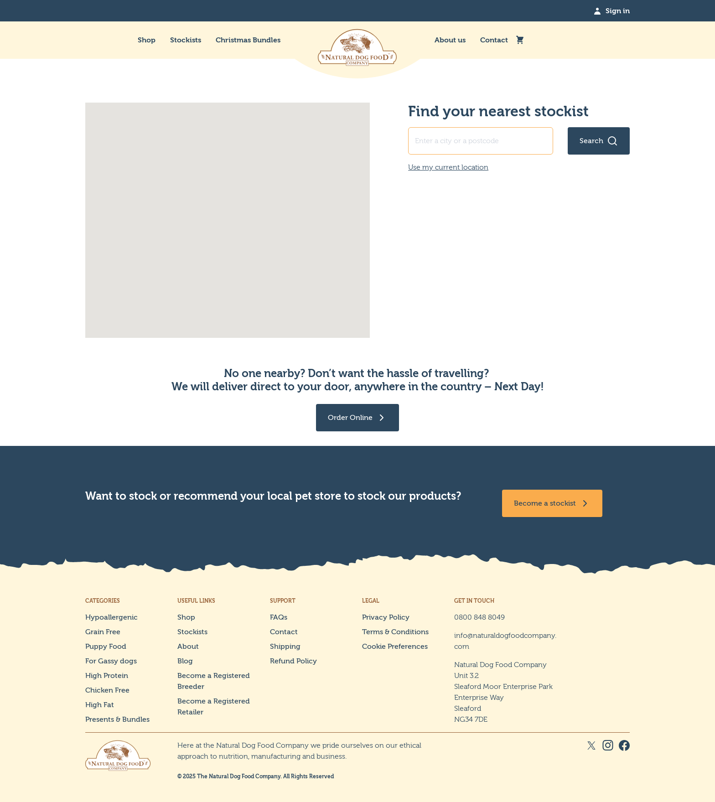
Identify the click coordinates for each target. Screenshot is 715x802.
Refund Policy (293, 661)
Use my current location (448, 167)
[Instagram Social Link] (607, 760)
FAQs (278, 617)
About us (450, 40)
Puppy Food (105, 646)
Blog (185, 661)
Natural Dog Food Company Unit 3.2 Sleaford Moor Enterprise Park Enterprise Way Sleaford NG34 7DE (503, 692)
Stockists (185, 40)
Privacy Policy (385, 617)
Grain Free (102, 631)
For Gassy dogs (111, 661)
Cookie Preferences (395, 646)
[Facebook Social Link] (624, 760)
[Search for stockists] (599, 141)
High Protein (106, 675)
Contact (494, 40)
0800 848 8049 (479, 617)
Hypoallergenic (111, 617)
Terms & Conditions (395, 631)
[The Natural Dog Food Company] (357, 40)
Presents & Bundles (117, 719)
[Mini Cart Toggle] (519, 40)
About (188, 646)
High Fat (99, 704)
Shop (146, 40)
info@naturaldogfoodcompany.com (505, 641)
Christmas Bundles (248, 40)
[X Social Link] (591, 760)
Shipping (285, 646)
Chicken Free (107, 690)
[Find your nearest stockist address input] (480, 141)
